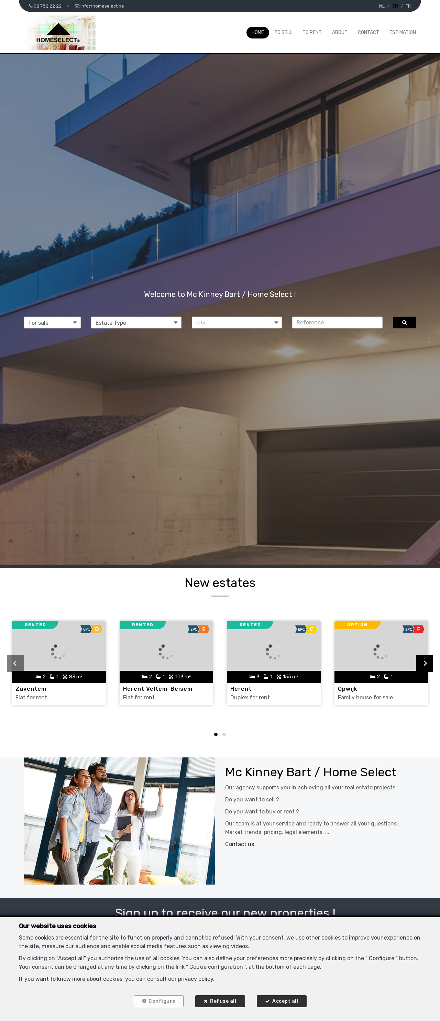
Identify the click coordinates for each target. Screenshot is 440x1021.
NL (382, 6)
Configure (161, 1001)
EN (395, 6)
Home (258, 32)
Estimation (402, 32)
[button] (237, 322)
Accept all (285, 1001)
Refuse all (223, 1001)
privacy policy (195, 979)
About (340, 32)
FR (408, 6)
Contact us (239, 844)
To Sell (283, 32)
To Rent (312, 32)
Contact (368, 32)
